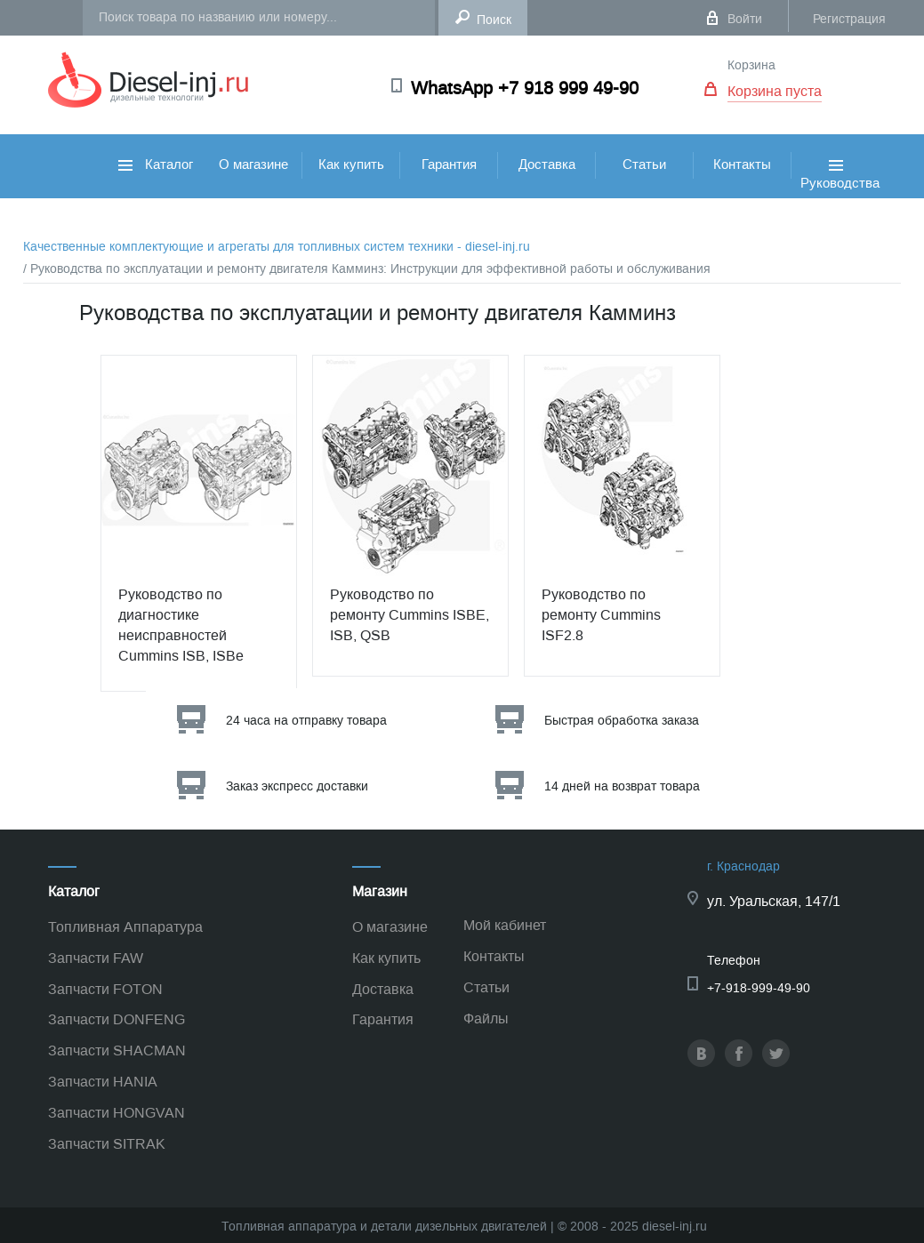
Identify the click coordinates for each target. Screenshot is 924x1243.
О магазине (253, 164)
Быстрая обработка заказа (621, 720)
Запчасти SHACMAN (117, 1050)
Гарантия (449, 164)
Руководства (840, 194)
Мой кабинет (504, 925)
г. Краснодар (743, 866)
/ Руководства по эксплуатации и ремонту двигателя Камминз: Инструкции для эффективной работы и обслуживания (367, 269)
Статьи (644, 164)
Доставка (546, 164)
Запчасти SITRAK (106, 1144)
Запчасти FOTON (105, 989)
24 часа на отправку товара (306, 720)
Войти (744, 19)
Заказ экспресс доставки (297, 786)
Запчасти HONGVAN (116, 1112)
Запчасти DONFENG (116, 1019)
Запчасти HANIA (102, 1081)
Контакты (742, 164)
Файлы (486, 1018)
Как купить (351, 164)
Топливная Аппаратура (125, 927)
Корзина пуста (774, 91)
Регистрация (849, 19)
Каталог (155, 164)
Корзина (751, 65)
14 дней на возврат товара (622, 786)
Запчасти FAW (95, 958)
